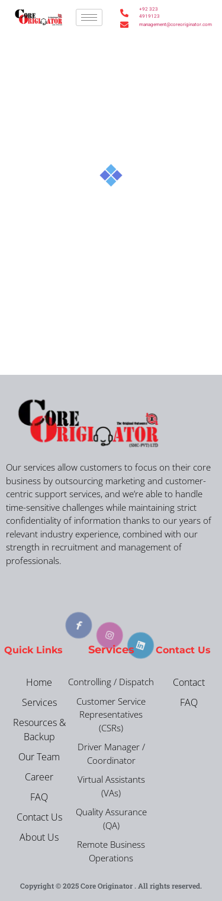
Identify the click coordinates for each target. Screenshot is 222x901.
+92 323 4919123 (149, 13)
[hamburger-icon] (89, 17)
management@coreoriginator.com (150, 24)
